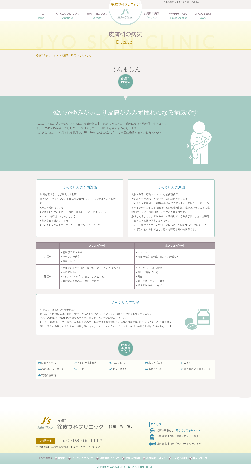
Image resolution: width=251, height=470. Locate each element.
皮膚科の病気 (68, 55)
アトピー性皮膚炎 (87, 362)
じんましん (85, 55)
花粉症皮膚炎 (48, 375)
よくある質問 (179, 458)
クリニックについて (83, 458)
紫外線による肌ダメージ (197, 369)
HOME (62, 458)
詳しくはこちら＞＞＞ (188, 430)
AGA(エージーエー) (52, 369)
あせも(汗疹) (155, 369)
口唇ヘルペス (48, 362)
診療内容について (109, 458)
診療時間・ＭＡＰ (156, 458)
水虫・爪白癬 (155, 362)
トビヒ (79, 369)
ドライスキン (120, 369)
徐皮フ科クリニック (47, 55)
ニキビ (187, 362)
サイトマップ (200, 458)
